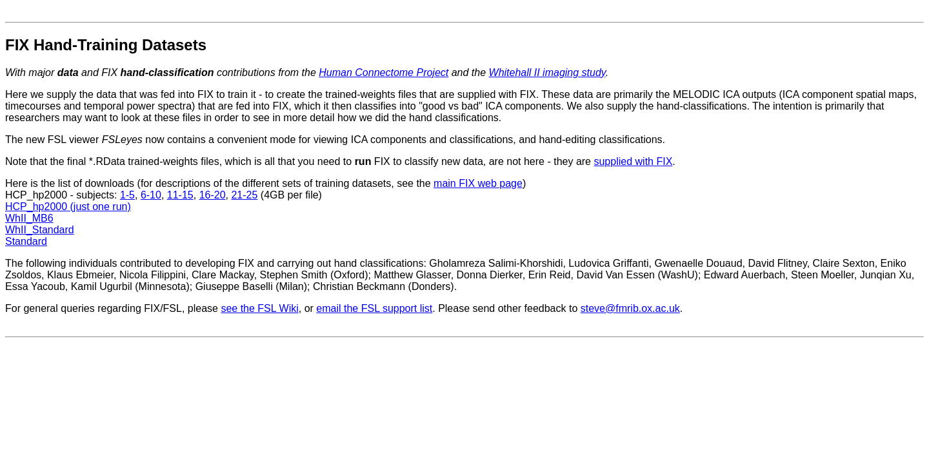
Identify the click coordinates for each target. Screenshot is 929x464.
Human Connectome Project (383, 72)
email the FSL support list (374, 308)
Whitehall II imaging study (547, 72)
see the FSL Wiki (259, 308)
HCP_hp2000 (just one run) (68, 206)
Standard (26, 241)
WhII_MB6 (29, 218)
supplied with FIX (633, 161)
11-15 (180, 194)
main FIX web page (478, 183)
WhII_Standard (39, 229)
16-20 (212, 194)
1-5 (127, 194)
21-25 (244, 194)
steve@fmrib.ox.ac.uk (630, 308)
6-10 (151, 194)
